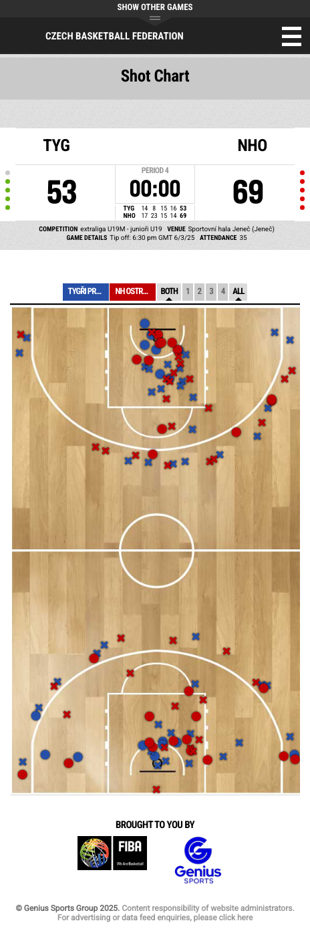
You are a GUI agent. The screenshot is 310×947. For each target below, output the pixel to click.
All (238, 292)
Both (169, 292)
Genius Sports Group (197, 860)
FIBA (112, 860)
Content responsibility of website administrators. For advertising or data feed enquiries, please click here (176, 913)
